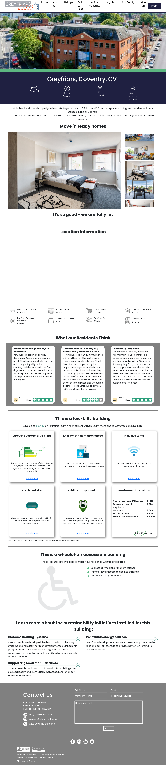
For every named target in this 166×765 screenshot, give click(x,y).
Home (44, 2)
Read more (32, 478)
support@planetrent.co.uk (40, 719)
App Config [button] (128, 2)
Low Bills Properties (94, 4)
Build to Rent (80, 5)
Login (154, 5)
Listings (68, 2)
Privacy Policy (46, 757)
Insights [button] (110, 2)
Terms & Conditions (27, 757)
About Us (55, 4)
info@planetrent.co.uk (37, 714)
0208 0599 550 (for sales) (39, 723)
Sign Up (143, 4)
